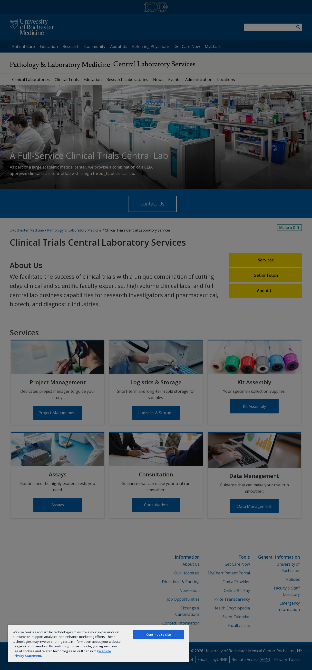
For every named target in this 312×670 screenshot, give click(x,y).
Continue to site (158, 634)
